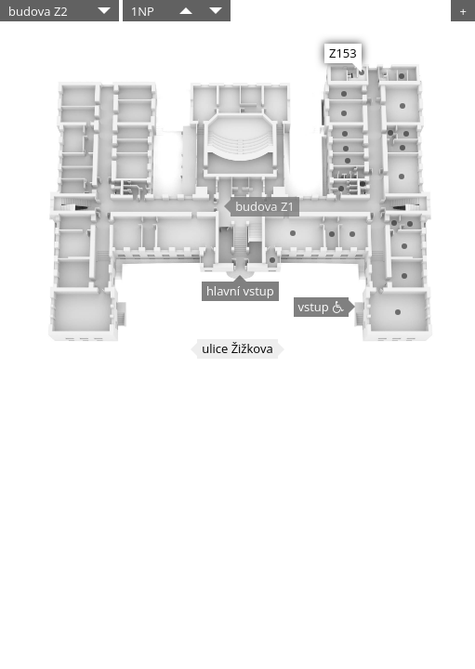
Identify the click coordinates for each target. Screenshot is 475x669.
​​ (185, 10)
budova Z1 (265, 206)
